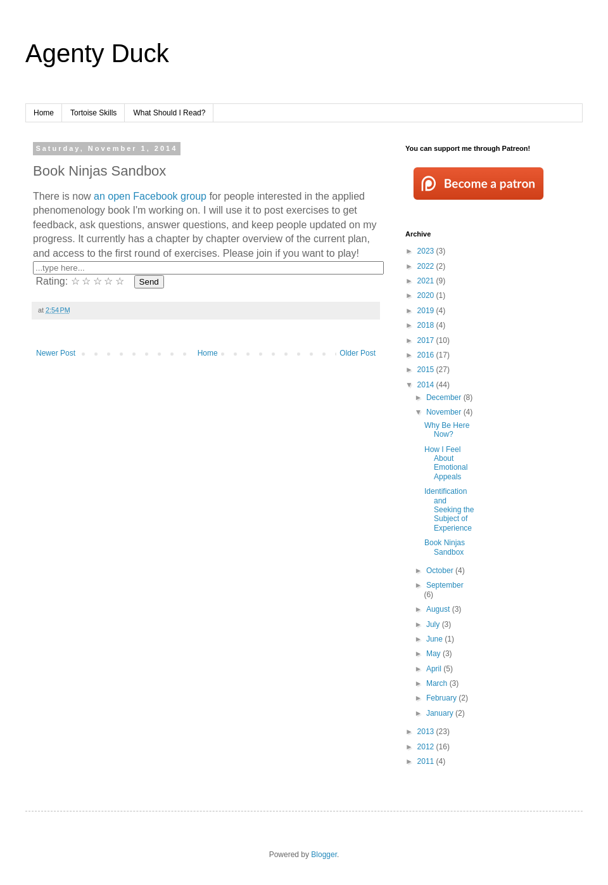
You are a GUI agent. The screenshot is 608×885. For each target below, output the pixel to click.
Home (44, 112)
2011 (426, 761)
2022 (426, 266)
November (445, 412)
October (440, 570)
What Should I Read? (169, 112)
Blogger (324, 854)
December (445, 397)
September (445, 585)
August (439, 609)
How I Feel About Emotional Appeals (445, 463)
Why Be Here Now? (446, 430)
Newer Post (55, 353)
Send (149, 282)
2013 (426, 731)
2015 (426, 369)
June (435, 639)
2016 (426, 355)
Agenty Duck (97, 53)
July (434, 624)
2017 (426, 340)
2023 (426, 251)
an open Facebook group (150, 196)
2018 (426, 325)
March (438, 683)
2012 (426, 746)
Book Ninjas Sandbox (444, 547)
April (434, 668)
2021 (426, 280)
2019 (426, 310)
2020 (426, 295)
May (434, 653)
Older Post (357, 353)
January (440, 713)
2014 (426, 384)
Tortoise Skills (93, 112)
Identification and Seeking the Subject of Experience (449, 510)
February (442, 698)
